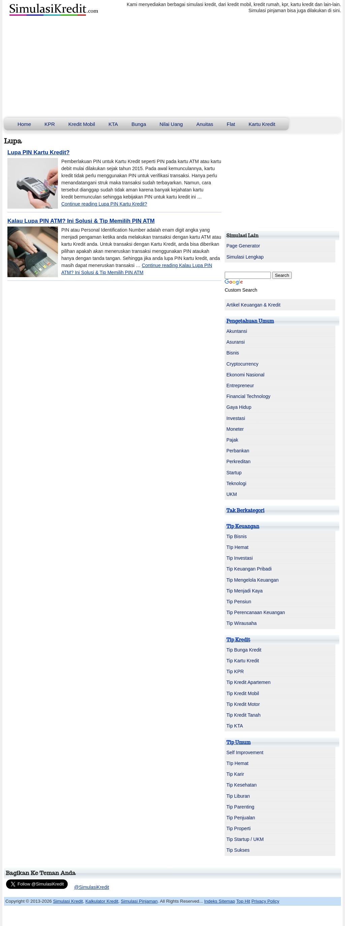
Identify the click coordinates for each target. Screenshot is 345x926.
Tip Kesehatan (241, 785)
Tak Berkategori (245, 510)
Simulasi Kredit (68, 901)
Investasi (235, 418)
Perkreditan (238, 461)
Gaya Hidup (238, 407)
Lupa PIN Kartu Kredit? (38, 152)
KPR (49, 124)
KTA (113, 124)
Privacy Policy (265, 901)
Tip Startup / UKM (245, 839)
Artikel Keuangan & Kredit (253, 305)
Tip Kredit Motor (243, 704)
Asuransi (235, 342)
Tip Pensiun (238, 601)
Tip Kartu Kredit (242, 660)
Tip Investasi (239, 558)
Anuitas (204, 124)
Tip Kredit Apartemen (248, 682)
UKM (231, 494)
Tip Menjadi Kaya (244, 590)
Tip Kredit (238, 640)
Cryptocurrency (242, 364)
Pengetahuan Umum (250, 321)
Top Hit (243, 901)
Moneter (235, 429)
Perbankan (237, 450)
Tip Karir (235, 774)
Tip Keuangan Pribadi (249, 569)
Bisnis (232, 352)
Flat (231, 124)
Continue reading (104, 204)
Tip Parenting (240, 807)
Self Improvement (244, 752)
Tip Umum (238, 742)
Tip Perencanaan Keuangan (255, 612)
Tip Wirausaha (241, 623)
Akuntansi (236, 331)
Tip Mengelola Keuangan (252, 580)
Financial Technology (248, 396)
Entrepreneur (240, 385)
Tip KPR (235, 671)
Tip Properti (238, 828)
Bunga (138, 124)
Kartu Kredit (262, 124)
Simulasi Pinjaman (139, 901)
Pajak (232, 440)
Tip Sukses (238, 850)
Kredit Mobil (81, 124)
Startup (234, 472)
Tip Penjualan (240, 817)
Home (24, 124)
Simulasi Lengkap (245, 257)
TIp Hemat (237, 547)
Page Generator (243, 245)
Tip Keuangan (242, 526)
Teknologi (236, 483)
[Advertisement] (172, 67)
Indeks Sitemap (219, 901)
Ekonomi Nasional (245, 374)
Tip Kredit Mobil (242, 693)
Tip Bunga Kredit (243, 650)
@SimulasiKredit (91, 887)
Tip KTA (234, 726)
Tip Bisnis (236, 536)
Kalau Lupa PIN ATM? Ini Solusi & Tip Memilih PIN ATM (81, 221)
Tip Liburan (238, 796)
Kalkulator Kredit (101, 901)
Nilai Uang (171, 124)
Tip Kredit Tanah (243, 715)
